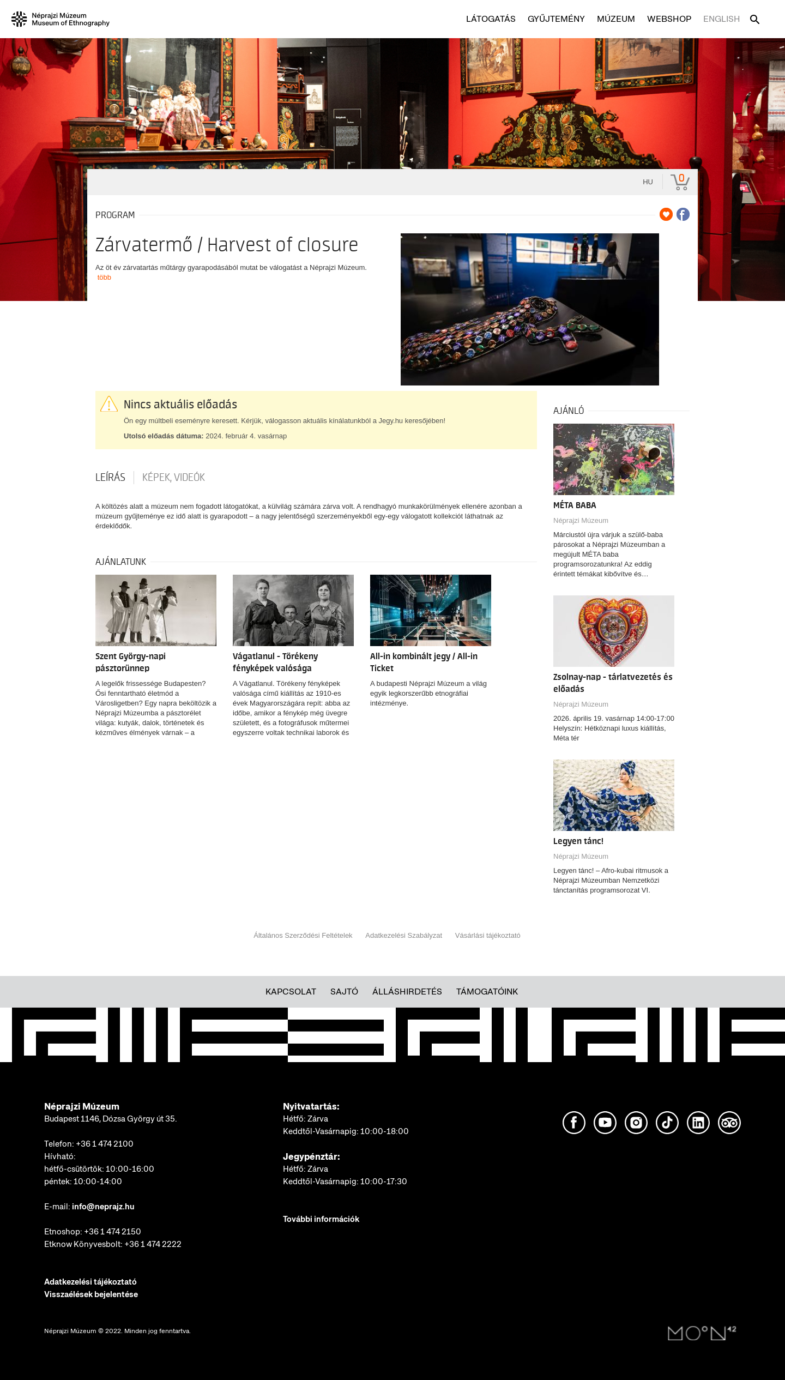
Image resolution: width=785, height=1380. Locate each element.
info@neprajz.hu (103, 1206)
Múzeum (616, 19)
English (721, 19)
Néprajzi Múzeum (580, 520)
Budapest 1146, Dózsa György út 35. (110, 1118)
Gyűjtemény (556, 19)
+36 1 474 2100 (105, 1143)
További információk (321, 1219)
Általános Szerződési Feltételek (302, 935)
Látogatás (491, 19)
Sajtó (344, 991)
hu (648, 182)
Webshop (669, 19)
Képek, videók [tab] (173, 478)
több (104, 277)
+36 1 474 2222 (153, 1244)
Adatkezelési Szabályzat (403, 935)
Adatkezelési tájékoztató (90, 1281)
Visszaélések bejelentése (91, 1294)
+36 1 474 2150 (112, 1231)
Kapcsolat (290, 991)
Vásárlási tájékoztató (488, 935)
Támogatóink (487, 991)
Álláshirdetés (407, 991)
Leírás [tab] (110, 478)
